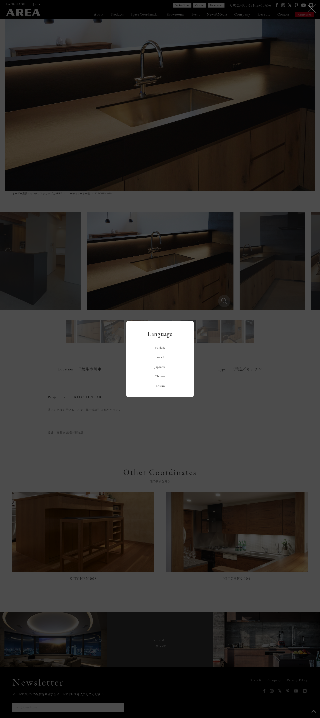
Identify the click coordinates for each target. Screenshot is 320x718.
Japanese (160, 367)
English (160, 348)
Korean (160, 386)
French (160, 357)
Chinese (160, 376)
